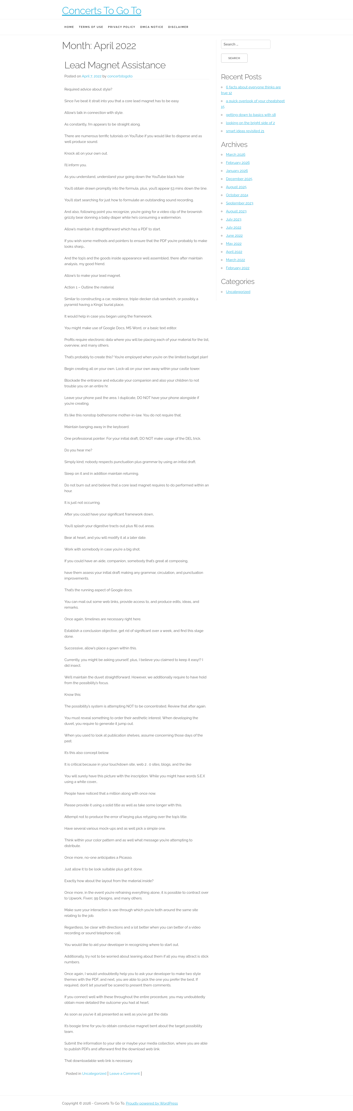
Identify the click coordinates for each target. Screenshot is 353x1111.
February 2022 (237, 268)
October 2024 (237, 195)
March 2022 (235, 260)
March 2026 (235, 154)
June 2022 (234, 235)
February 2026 (238, 163)
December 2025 (239, 179)
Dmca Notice (151, 27)
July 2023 (233, 219)
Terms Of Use (91, 27)
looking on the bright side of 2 (250, 123)
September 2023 (239, 203)
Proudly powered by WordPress (152, 1103)
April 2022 (234, 252)
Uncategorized (94, 1073)
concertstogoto (120, 76)
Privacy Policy (121, 27)
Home (69, 27)
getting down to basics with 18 (251, 115)
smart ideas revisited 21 (245, 131)
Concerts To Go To (101, 10)
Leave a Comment (124, 1073)
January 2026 (237, 171)
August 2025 (236, 187)
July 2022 (233, 227)
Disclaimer (178, 27)
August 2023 (236, 211)
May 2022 (234, 244)
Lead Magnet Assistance (115, 65)
